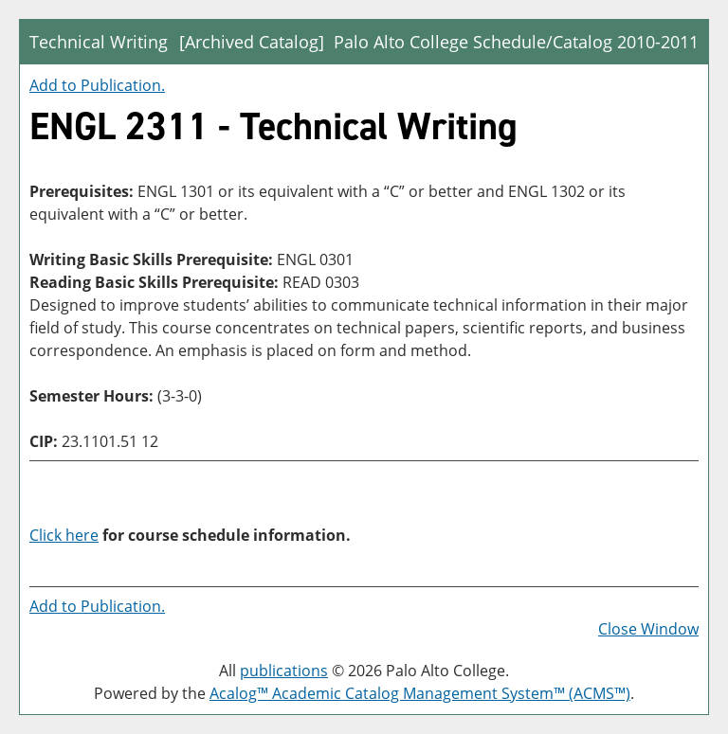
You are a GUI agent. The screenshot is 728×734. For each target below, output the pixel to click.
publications (284, 670)
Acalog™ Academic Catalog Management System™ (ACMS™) (419, 693)
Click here (64, 535)
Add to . (97, 85)
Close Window (648, 628)
